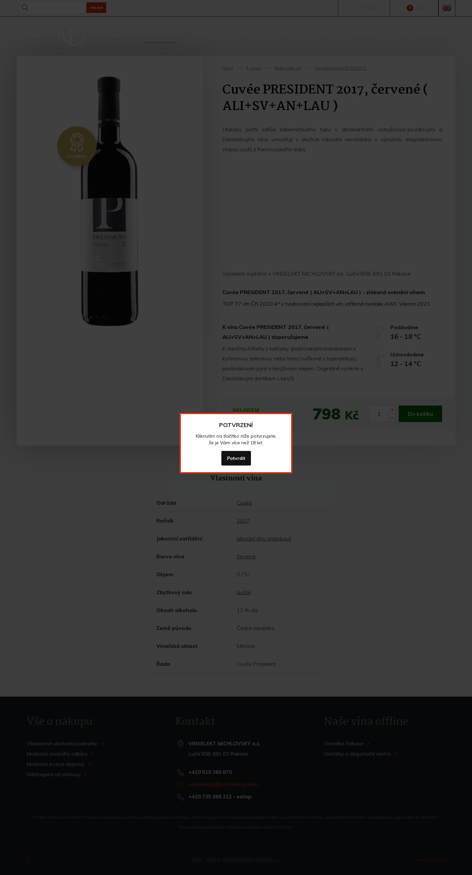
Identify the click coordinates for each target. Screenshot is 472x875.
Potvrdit (236, 458)
